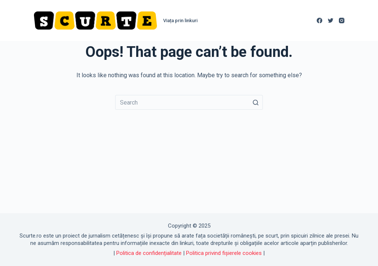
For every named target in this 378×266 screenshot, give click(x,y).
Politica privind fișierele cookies (224, 253)
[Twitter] (330, 20)
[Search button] (255, 102)
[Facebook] (319, 20)
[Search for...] (189, 102)
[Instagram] (341, 20)
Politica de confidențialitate (149, 253)
